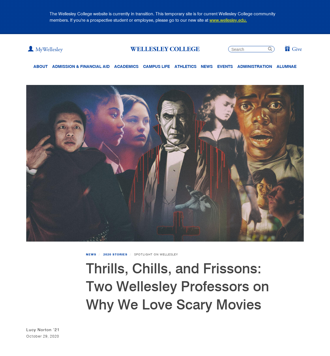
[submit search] (270, 49)
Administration (254, 66)
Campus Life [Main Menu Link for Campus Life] (156, 66)
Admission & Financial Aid (81, 66)
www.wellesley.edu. (228, 20)
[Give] (293, 49)
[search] (251, 49)
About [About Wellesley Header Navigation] (40, 66)
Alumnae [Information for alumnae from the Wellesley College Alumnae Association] (287, 66)
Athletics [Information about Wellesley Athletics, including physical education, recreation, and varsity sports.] (185, 66)
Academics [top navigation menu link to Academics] (126, 66)
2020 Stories (115, 254)
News (91, 254)
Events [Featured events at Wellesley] (225, 66)
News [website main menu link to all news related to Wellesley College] (207, 66)
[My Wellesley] (45, 49)
